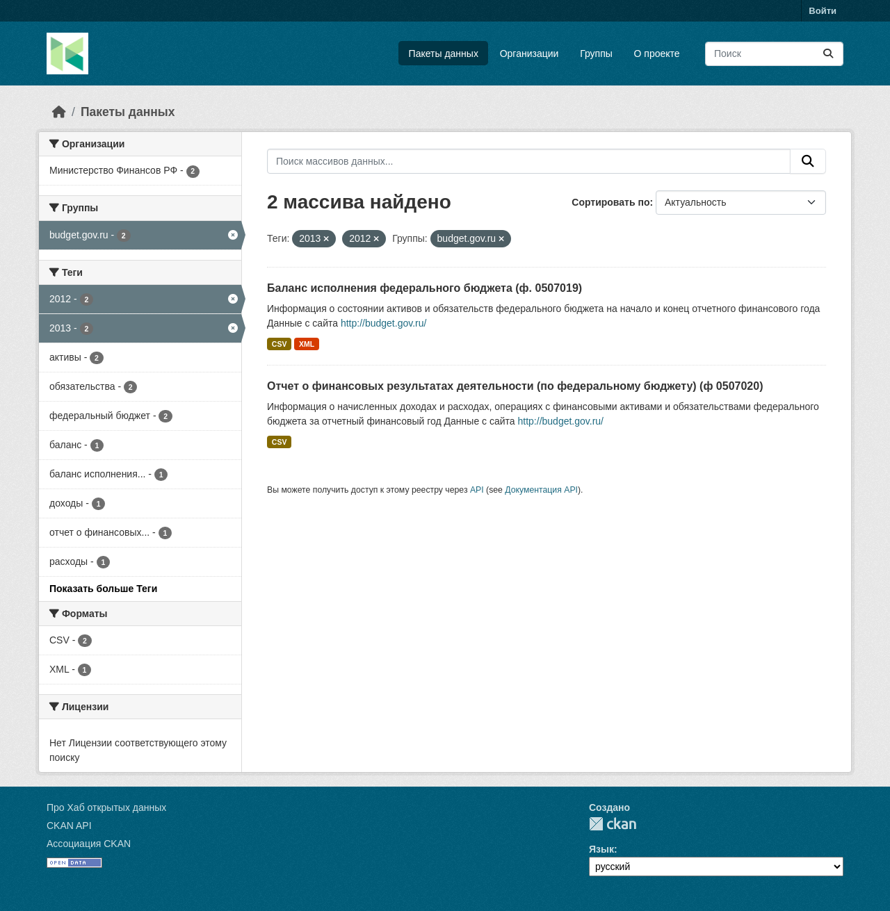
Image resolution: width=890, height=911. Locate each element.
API (477, 490)
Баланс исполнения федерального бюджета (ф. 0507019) (424, 288)
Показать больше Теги (103, 588)
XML (306, 344)
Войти (822, 11)
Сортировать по (610, 202)
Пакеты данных (443, 53)
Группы (596, 53)
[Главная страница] (59, 112)
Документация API (541, 490)
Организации (529, 53)
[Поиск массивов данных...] (774, 54)
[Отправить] (828, 54)
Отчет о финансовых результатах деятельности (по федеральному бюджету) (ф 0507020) (515, 386)
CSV (279, 344)
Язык (601, 849)
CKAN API (69, 825)
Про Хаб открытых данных (106, 807)
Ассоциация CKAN (89, 843)
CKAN (612, 823)
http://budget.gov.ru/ (384, 323)
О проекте (657, 53)
